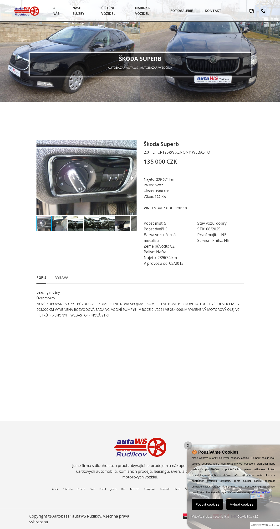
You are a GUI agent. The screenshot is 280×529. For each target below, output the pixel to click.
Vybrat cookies (241, 504)
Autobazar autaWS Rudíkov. (77, 516)
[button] (132, 178)
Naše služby (78, 10)
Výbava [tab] (61, 277)
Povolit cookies (207, 504)
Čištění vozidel (108, 10)
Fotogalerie (182, 10)
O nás (56, 10)
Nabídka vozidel (142, 10)
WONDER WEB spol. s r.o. (265, 525)
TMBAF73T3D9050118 (169, 208)
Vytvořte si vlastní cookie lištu (210, 516)
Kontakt (213, 10)
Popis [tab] (41, 277)
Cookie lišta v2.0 (247, 516)
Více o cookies (261, 492)
